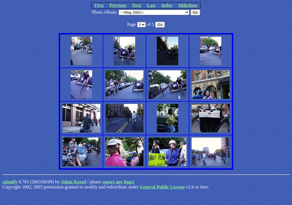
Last (151, 5)
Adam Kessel (73, 181)
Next (136, 5)
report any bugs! (118, 181)
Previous (118, 5)
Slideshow (188, 5)
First (99, 5)
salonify (9, 181)
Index (166, 5)
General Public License (162, 186)
